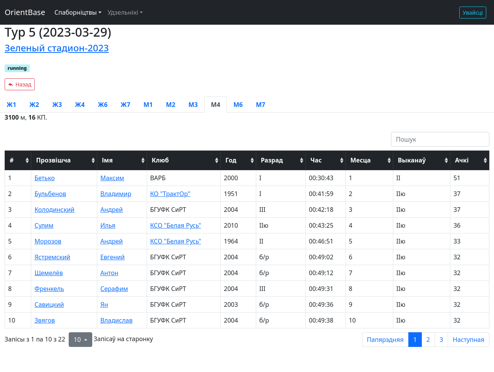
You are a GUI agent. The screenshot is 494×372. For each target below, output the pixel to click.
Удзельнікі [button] (123, 12)
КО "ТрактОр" (170, 193)
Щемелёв (48, 273)
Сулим (43, 225)
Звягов (44, 320)
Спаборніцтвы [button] (75, 12)
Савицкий (49, 304)
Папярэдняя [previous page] (385, 339)
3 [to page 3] (441, 339)
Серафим (114, 288)
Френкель (49, 288)
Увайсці (473, 12)
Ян (104, 304)
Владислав (116, 320)
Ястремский (52, 257)
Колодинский (54, 209)
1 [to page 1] (415, 339)
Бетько (44, 178)
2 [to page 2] (428, 339)
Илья (107, 225)
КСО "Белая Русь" (175, 225)
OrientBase (25, 12)
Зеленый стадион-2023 (57, 47)
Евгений (112, 257)
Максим (112, 178)
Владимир (115, 193)
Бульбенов (50, 193)
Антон (109, 273)
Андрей (111, 209)
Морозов (47, 241)
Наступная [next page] (468, 339)
